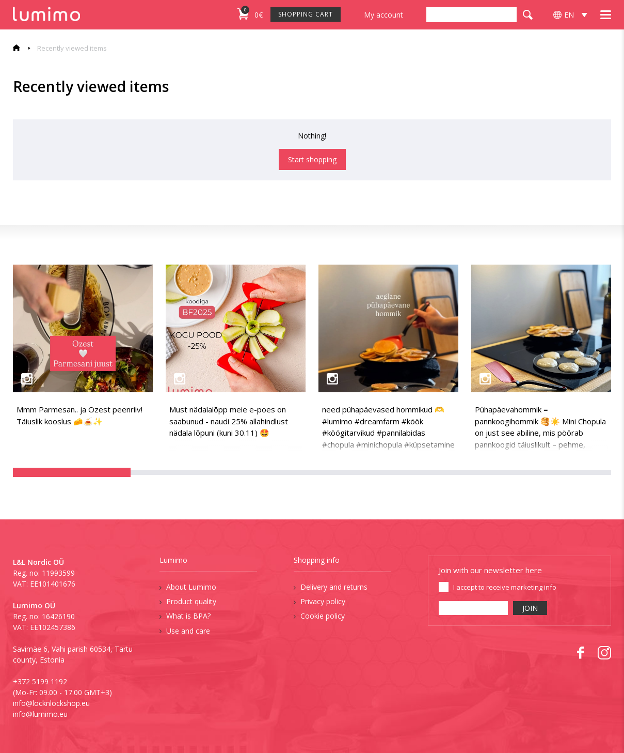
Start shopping (312, 159)
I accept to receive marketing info (504, 587)
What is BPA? (188, 616)
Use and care (188, 631)
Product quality (191, 601)
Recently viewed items (72, 48)
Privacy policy (322, 601)
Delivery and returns (333, 587)
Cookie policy (322, 616)
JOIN (530, 608)
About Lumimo (191, 587)
